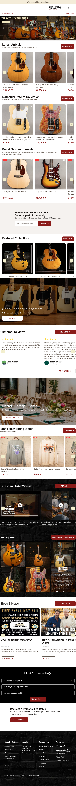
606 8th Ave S (70, 13)
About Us (42, 749)
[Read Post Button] (8, 658)
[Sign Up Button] (44, 223)
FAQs (40, 770)
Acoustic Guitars (9, 746)
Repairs (41, 766)
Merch (6, 765)
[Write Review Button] (65, 371)
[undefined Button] (67, 46)
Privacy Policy (60, 757)
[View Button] (12, 318)
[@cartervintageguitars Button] (63, 537)
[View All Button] (65, 603)
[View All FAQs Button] (38, 699)
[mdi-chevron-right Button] (71, 72)
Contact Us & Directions (46, 746)
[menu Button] (73, 8)
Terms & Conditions (62, 760)
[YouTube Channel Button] (65, 486)
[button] (38, 680)
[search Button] (69, 8)
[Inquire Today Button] (12, 418)
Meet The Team (44, 753)
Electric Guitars (9, 749)
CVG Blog (42, 756)
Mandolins (7, 753)
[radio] (3, 339)
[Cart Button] (65, 8)
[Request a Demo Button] (19, 719)
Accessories (8, 762)
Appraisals (42, 763)
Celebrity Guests (44, 760)
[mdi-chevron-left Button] (4, 72)
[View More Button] (65, 332)
